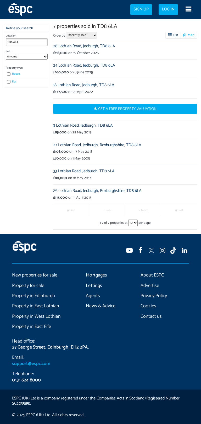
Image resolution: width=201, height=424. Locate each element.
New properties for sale (34, 275)
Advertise (150, 286)
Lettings (94, 286)
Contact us (151, 316)
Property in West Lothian (36, 316)
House (13, 74)
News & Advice (100, 306)
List (175, 35)
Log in (168, 9)
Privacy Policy (154, 296)
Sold (8, 51)
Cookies (148, 306)
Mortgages (96, 275)
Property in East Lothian (35, 306)
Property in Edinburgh (33, 296)
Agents (93, 296)
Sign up (141, 9)
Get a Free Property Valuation (127, 109)
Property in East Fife (31, 327)
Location (11, 35)
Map (191, 35)
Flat (11, 81)
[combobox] (27, 42)
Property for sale (28, 286)
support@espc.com (31, 364)
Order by (59, 35)
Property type (14, 68)
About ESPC (152, 275)
